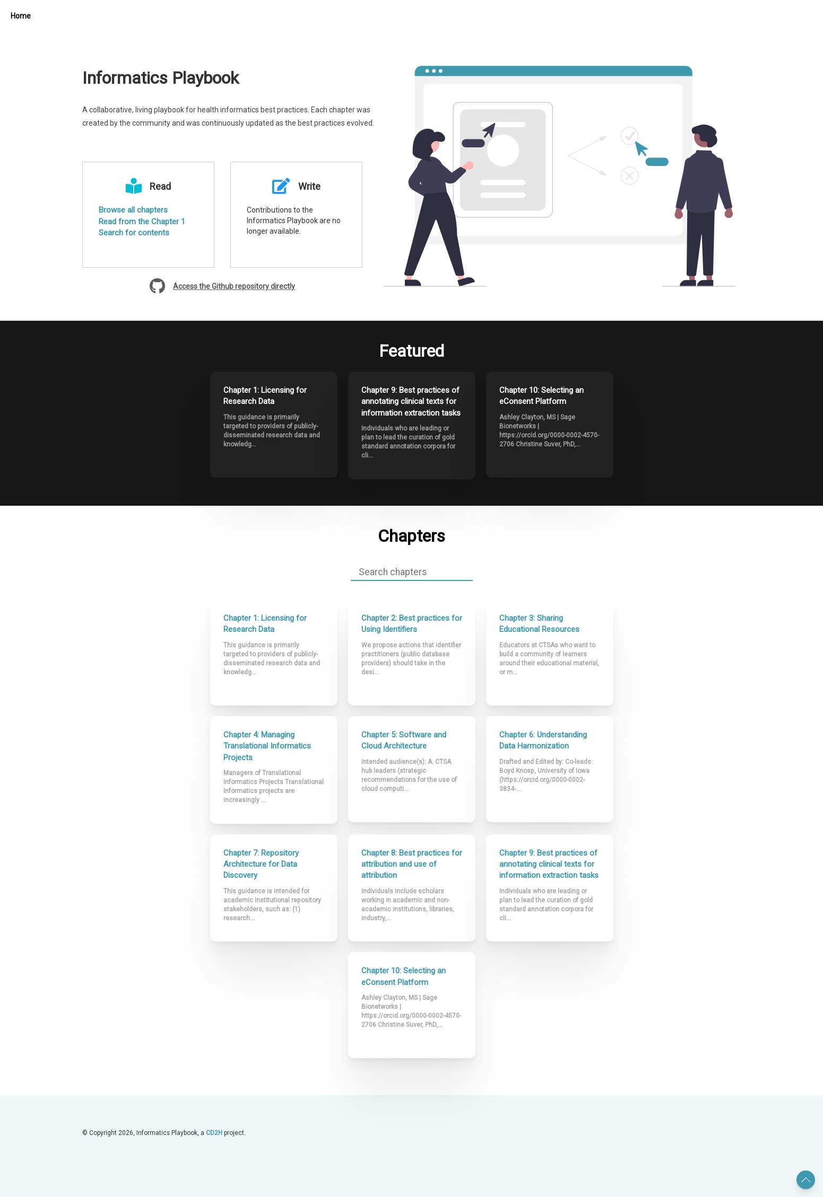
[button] (805, 1179)
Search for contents (134, 232)
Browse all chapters (133, 210)
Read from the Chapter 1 (142, 221)
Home (21, 16)
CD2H (214, 1128)
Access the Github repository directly (234, 286)
